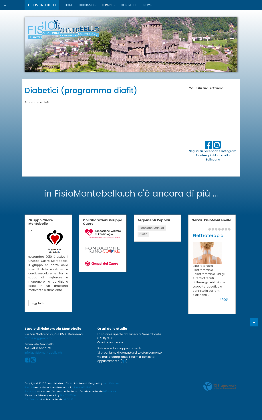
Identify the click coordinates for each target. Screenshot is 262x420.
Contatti (129, 5)
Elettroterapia (208, 236)
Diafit (143, 234)
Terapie (108, 5)
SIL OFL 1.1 (68, 399)
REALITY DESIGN (68, 395)
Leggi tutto (38, 303)
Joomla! (29, 387)
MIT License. (109, 391)
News (147, 5)
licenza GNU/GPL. (83, 387)
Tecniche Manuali (151, 228)
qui (124, 361)
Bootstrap (30, 391)
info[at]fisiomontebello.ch (43, 352)
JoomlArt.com (111, 383)
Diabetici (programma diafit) (81, 90)
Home (69, 5)
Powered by (220, 386)
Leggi (224, 299)
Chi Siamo (87, 5)
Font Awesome (33, 399)
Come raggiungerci (38, 338)
